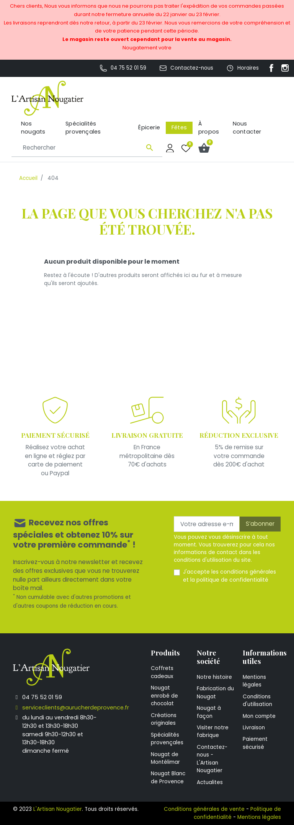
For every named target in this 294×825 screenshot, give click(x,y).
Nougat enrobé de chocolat (164, 695)
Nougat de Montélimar (165, 758)
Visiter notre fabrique (213, 731)
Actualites (210, 782)
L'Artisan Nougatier (57, 809)
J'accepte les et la (229, 576)
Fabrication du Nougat (215, 692)
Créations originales (163, 719)
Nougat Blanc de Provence (168, 777)
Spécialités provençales (167, 738)
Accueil (28, 178)
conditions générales (248, 572)
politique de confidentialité (232, 580)
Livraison (254, 727)
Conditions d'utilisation (257, 700)
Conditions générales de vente (204, 809)
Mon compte (259, 716)
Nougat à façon (209, 711)
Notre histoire (214, 677)
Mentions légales (254, 680)
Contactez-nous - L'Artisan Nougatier (212, 758)
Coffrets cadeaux (162, 672)
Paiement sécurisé (255, 742)
